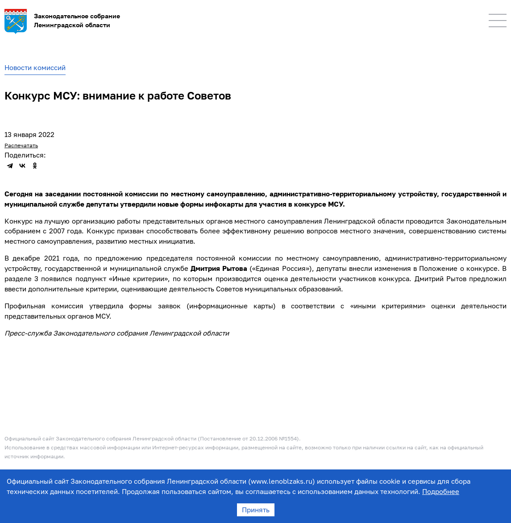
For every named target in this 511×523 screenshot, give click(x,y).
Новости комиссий (35, 67)
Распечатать (21, 145)
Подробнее (440, 491)
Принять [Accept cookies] (256, 510)
